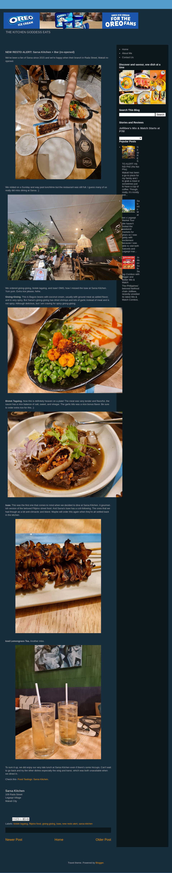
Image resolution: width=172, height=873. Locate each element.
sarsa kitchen (86, 823)
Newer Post (13, 839)
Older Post (103, 839)
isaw (58, 823)
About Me (127, 53)
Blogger (100, 862)
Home (59, 839)
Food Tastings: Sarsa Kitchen (33, 779)
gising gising (48, 823)
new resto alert (69, 823)
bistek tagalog (21, 823)
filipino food (35, 823)
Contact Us (127, 57)
